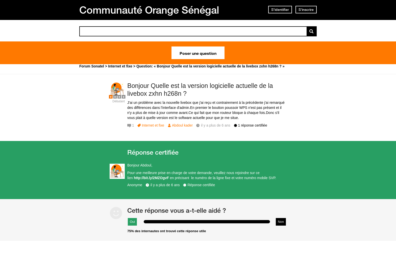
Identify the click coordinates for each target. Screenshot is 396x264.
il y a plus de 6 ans (165, 185)
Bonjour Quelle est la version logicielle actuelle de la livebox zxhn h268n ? (200, 89)
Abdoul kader (182, 125)
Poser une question (198, 53)
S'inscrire (306, 9)
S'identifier (280, 9)
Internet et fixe (153, 125)
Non (281, 222)
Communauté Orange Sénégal (149, 10)
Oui (132, 222)
